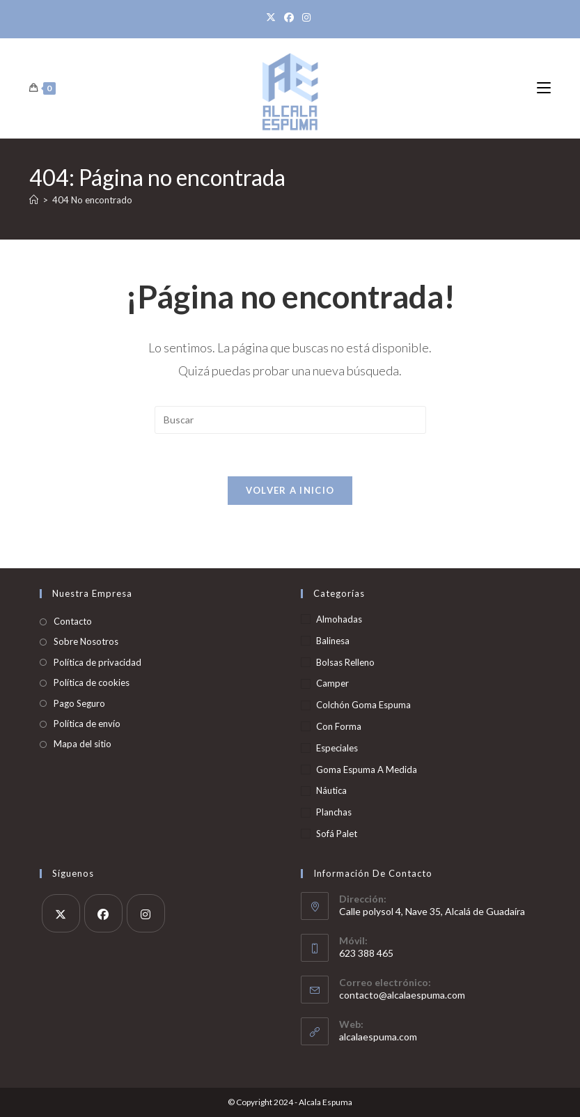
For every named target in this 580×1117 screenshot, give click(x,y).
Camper (332, 683)
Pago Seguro (79, 703)
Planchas (334, 812)
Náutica (331, 790)
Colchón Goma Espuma (363, 704)
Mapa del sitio (82, 743)
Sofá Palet (336, 833)
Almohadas (339, 619)
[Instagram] (306, 17)
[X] (273, 17)
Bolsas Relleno (345, 662)
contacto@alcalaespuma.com (402, 995)
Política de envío (87, 723)
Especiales (337, 747)
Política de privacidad (97, 662)
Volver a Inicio (290, 490)
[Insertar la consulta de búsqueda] (290, 420)
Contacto (73, 621)
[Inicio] (33, 199)
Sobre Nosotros (86, 641)
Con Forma (338, 726)
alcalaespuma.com (378, 1036)
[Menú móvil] (544, 88)
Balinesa (333, 640)
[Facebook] (289, 17)
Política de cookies (92, 682)
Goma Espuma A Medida (366, 769)
